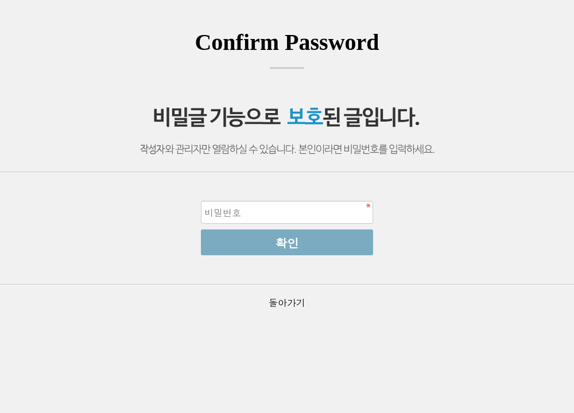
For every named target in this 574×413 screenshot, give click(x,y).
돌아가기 (287, 302)
